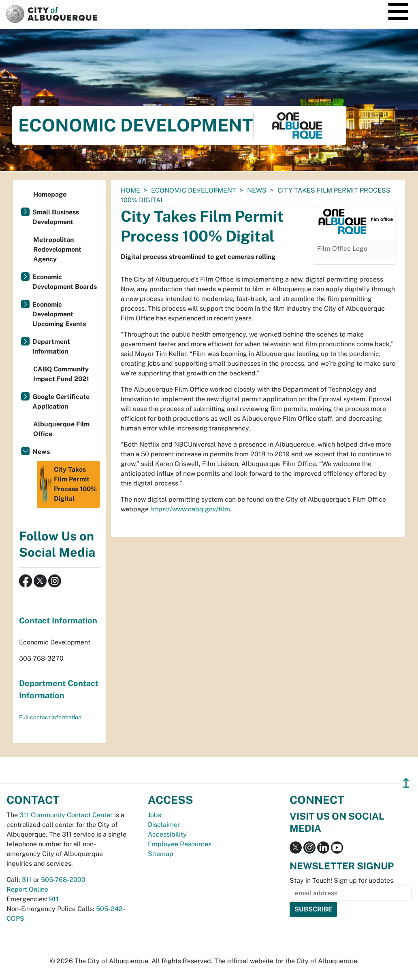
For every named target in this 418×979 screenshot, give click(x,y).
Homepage (49, 194)
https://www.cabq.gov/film (190, 509)
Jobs (154, 815)
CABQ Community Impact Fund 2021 (61, 374)
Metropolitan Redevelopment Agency (57, 249)
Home (130, 190)
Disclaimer (164, 825)
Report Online (27, 889)
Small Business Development (55, 217)
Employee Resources (179, 844)
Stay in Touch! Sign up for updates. (342, 880)
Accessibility (167, 834)
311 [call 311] (27, 880)
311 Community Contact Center (66, 815)
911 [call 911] (54, 899)
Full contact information (50, 717)
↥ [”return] (406, 783)
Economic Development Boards (64, 281)
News (257, 190)
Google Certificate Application (61, 401)
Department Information (51, 346)
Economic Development (193, 190)
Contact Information (58, 620)
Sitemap (160, 854)
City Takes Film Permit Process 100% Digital (68, 484)
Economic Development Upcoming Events (59, 314)
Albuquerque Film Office (61, 429)
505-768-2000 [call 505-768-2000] (63, 880)
